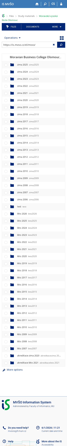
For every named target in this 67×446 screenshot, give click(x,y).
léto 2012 (27, 313)
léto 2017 (27, 277)
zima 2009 (28, 178)
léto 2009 (27, 334)
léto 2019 (27, 263)
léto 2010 (27, 327)
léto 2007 (27, 348)
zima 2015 (28, 135)
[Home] (37, 4)
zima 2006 (28, 199)
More (55, 27)
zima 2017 (28, 121)
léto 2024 (27, 227)
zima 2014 (28, 142)
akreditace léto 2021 (38, 362)
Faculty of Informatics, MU (41, 406)
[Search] (45, 4)
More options (12, 369)
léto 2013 (27, 305)
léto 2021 (27, 249)
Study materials (26, 16)
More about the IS (52, 441)
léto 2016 (27, 284)
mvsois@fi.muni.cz (17, 431)
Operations (11, 37)
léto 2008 (27, 341)
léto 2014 (27, 298)
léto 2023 (27, 234)
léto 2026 (27, 213)
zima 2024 (28, 71)
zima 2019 (28, 107)
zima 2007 (28, 192)
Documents (32, 27)
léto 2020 (27, 256)
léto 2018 (27, 270)
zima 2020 (28, 100)
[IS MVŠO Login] (61, 4)
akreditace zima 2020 (39, 355)
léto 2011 (27, 320)
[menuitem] (56, 27)
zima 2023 (28, 78)
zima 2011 (28, 164)
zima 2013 (28, 149)
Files (11, 16)
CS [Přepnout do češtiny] (53, 4)
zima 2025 (28, 64)
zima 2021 (28, 93)
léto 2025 (27, 220)
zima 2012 (28, 156)
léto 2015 (27, 291)
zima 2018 (28, 114)
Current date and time (52, 431)
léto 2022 (27, 242)
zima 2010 (28, 171)
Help (10, 441)
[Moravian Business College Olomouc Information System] (8, 4)
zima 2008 (28, 185)
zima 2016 (28, 128)
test (21, 206)
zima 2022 (28, 85)
